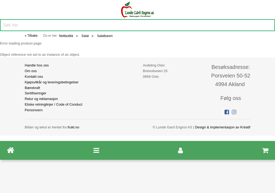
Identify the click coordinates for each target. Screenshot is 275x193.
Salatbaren (105, 36)
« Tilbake (31, 36)
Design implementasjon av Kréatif (222, 127)
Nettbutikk (66, 36)
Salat (85, 36)
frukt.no (73, 127)
